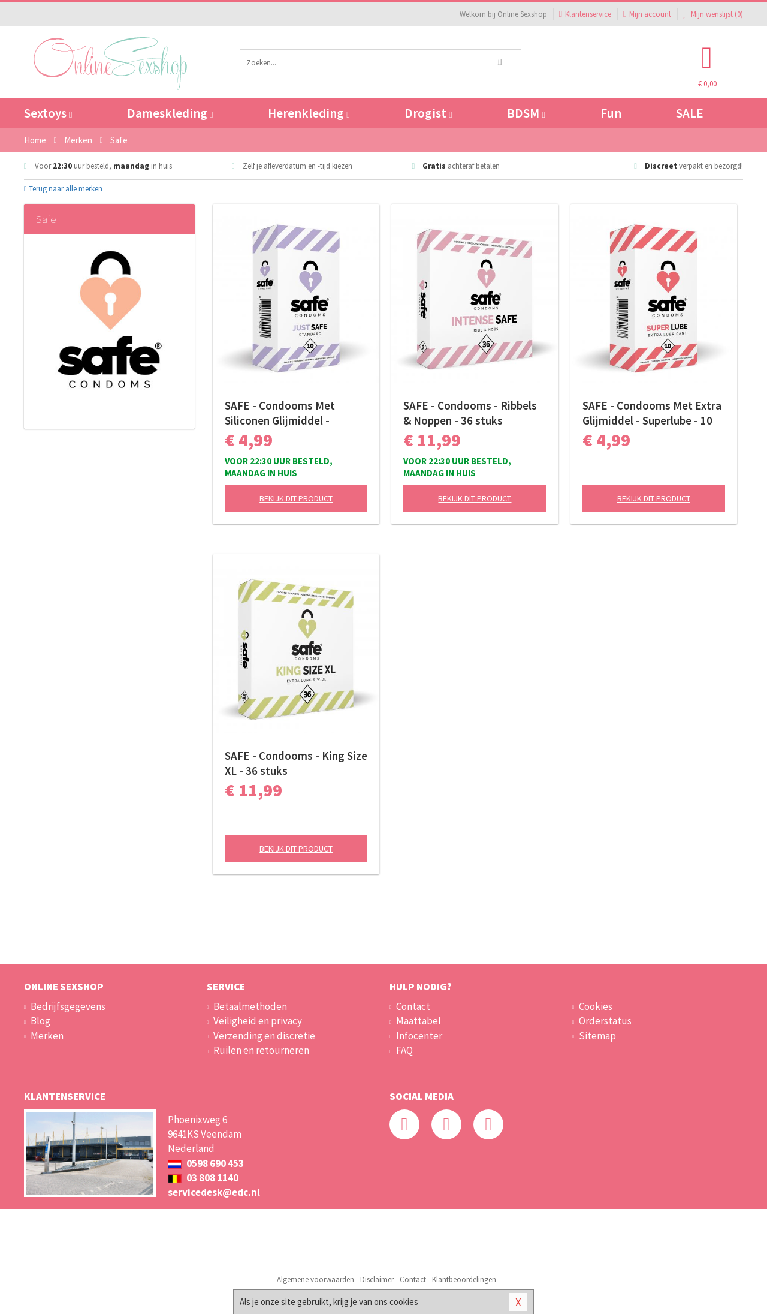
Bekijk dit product (296, 498)
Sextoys (48, 113)
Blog (40, 1020)
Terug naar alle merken (63, 189)
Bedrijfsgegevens (68, 1006)
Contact (413, 1006)
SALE (689, 113)
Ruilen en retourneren (261, 1050)
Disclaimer (377, 1279)
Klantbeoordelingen (464, 1279)
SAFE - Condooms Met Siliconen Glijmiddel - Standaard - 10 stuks (280, 413)
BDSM (526, 113)
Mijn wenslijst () (713, 14)
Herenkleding (308, 113)
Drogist (428, 113)
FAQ (404, 1050)
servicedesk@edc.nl (214, 1192)
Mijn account (647, 14)
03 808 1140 (203, 1177)
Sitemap (597, 1035)
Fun (610, 113)
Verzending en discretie (264, 1035)
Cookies (595, 1006)
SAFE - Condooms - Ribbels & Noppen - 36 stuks (470, 413)
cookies (403, 1301)
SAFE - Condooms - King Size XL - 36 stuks (296, 763)
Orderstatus (605, 1020)
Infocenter (419, 1035)
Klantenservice (585, 14)
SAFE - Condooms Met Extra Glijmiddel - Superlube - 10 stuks (651, 413)
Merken (47, 1035)
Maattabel (418, 1020)
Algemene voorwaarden (315, 1279)
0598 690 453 (206, 1163)
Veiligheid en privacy (257, 1020)
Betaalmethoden (250, 1006)
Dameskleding (170, 113)
